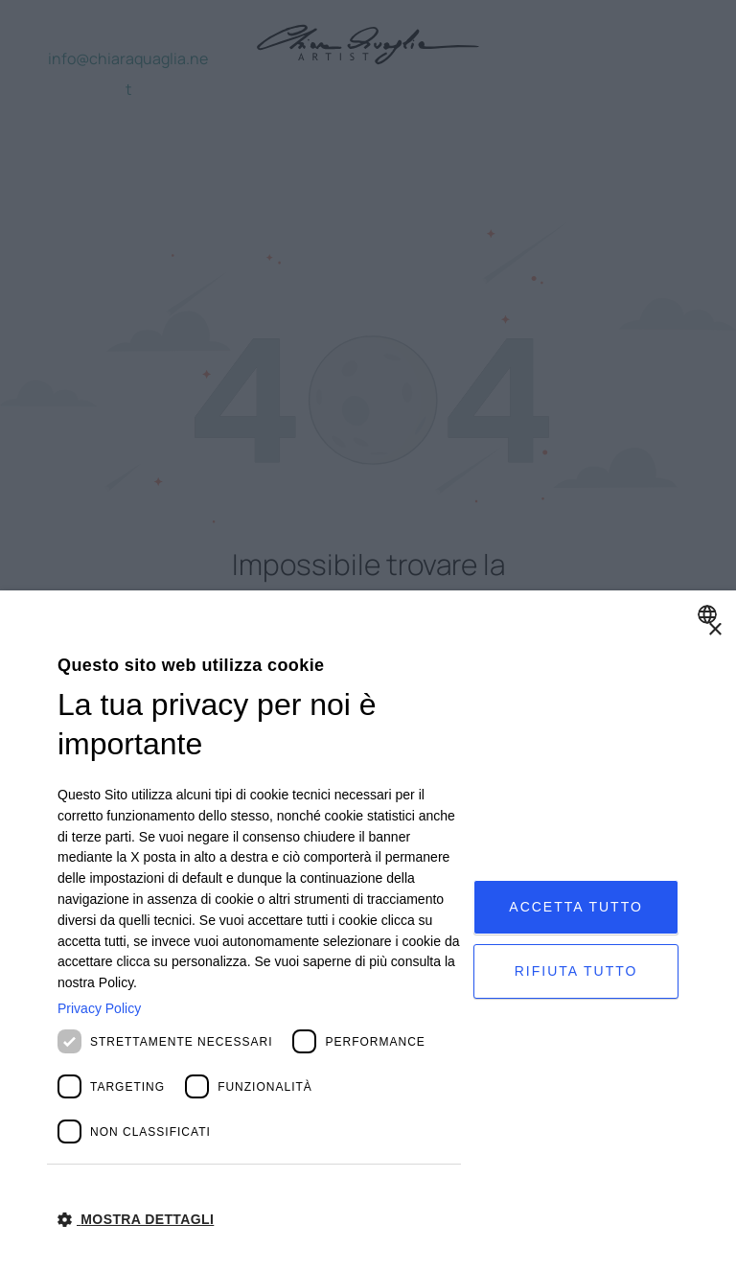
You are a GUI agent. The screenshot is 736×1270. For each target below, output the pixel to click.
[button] (259, 1218)
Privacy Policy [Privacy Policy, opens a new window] (99, 1008)
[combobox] (710, 614)
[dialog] (368, 930)
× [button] (714, 630)
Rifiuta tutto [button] (576, 971)
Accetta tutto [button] (576, 906)
